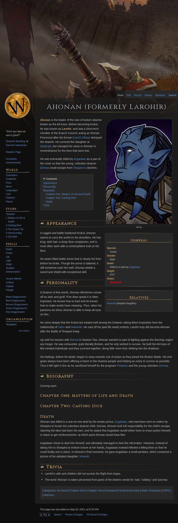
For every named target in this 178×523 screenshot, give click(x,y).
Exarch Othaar (81, 137)
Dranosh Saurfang (15, 141)
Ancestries (11, 159)
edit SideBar (24, 331)
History (148, 95)
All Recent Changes (97, 514)
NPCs (167, 490)
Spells (11, 244)
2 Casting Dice (13, 225)
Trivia (46, 205)
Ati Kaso (62, 490)
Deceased (111, 490)
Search (57, 514)
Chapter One (77, 490)
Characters (11, 175)
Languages (11, 190)
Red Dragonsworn (15, 312)
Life (8, 257)
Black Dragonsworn (16, 296)
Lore (8, 194)
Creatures (11, 179)
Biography (49, 190)
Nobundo (76, 327)
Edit (128, 95)
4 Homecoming (14, 233)
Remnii (74, 339)
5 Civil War (11, 236)
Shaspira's (79, 167)
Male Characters (151, 490)
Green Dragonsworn (16, 308)
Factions (10, 197)
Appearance (50, 182)
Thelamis (122, 365)
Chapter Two (95, 490)
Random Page (13, 152)
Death (49, 201)
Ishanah (111, 303)
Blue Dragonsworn (15, 300)
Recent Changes (74, 514)
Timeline (10, 214)
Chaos (9, 253)
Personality (49, 186)
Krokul (135, 490)
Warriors (49, 495)
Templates (11, 324)
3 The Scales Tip (14, 229)
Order (9, 264)
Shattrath (45, 146)
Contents (51, 178)
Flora (8, 182)
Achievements (13, 162)
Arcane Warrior (14, 278)
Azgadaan (134, 267)
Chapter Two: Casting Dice (61, 197)
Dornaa (44, 167)
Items (9, 186)
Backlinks (160, 95)
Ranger (10, 290)
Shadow (10, 268)
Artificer (10, 282)
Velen (61, 327)
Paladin (10, 286)
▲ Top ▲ (45, 514)
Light (8, 260)
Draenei (124, 490)
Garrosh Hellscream (16, 145)
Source (137, 95)
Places (9, 201)
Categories (49, 490)
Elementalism (13, 271)
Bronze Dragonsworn (17, 304)
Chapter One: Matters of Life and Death (68, 194)
